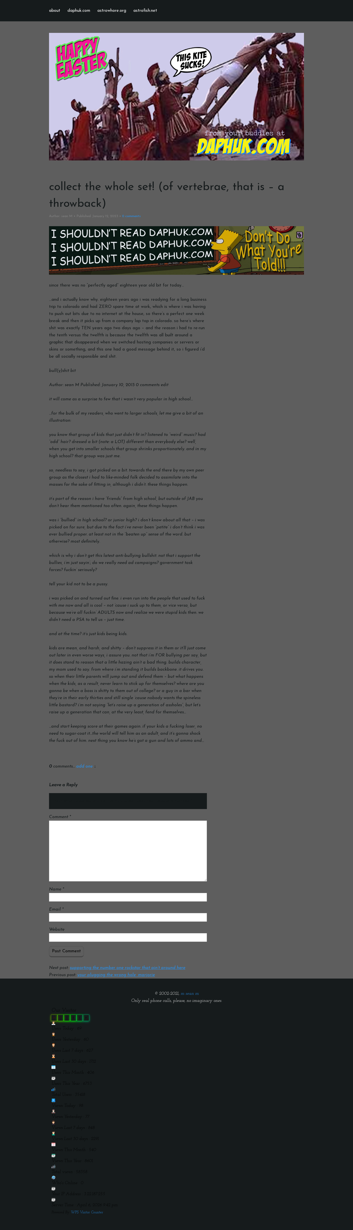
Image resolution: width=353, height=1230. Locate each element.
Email (56, 909)
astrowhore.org (111, 10)
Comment (60, 817)
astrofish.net (145, 10)
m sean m (190, 993)
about (54, 10)
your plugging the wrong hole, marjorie (116, 975)
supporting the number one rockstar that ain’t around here (127, 968)
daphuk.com (78, 10)
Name (56, 889)
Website (56, 929)
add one (84, 766)
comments (131, 216)
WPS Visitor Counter (87, 1212)
